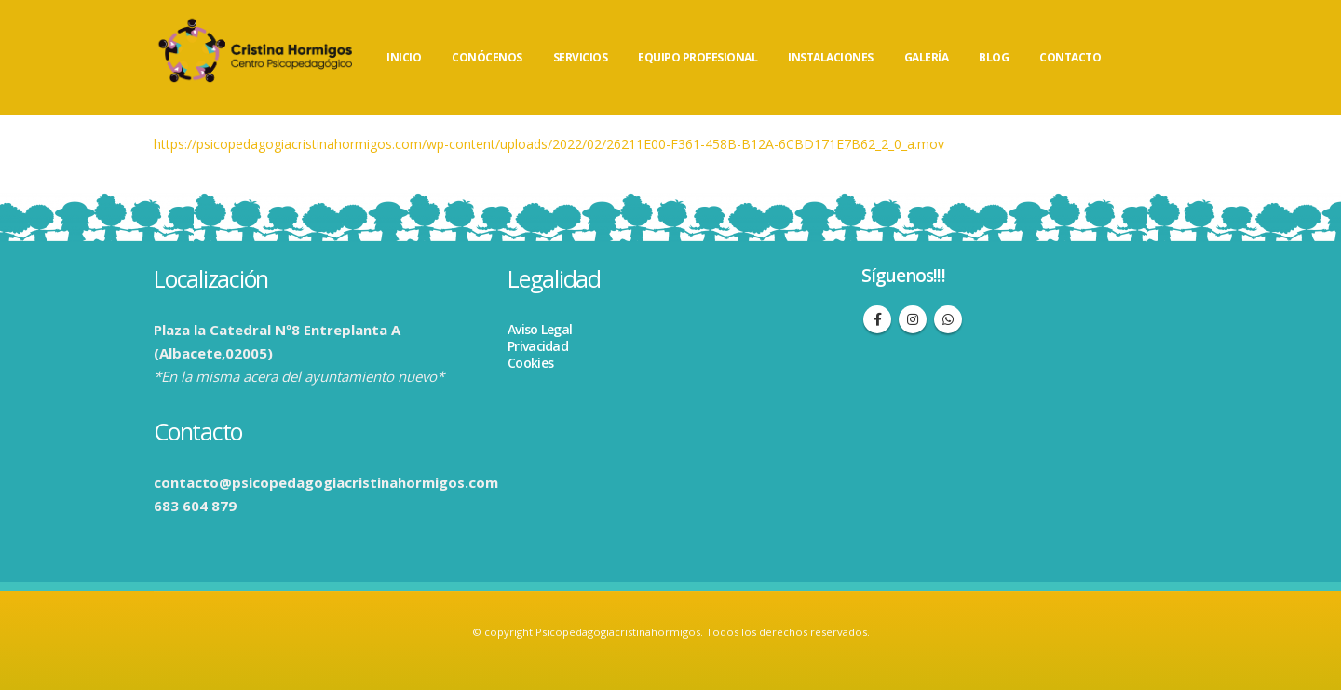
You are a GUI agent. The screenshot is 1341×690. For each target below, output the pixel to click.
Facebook (877, 319)
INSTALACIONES (831, 57)
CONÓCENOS (487, 57)
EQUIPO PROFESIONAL (697, 57)
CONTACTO (1070, 57)
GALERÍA (926, 57)
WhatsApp (948, 319)
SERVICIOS (580, 57)
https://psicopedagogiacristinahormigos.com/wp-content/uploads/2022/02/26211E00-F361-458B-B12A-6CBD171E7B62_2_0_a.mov (549, 144)
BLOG (994, 57)
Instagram (913, 319)
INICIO (403, 57)
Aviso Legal (540, 329)
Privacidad (538, 346)
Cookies (530, 363)
